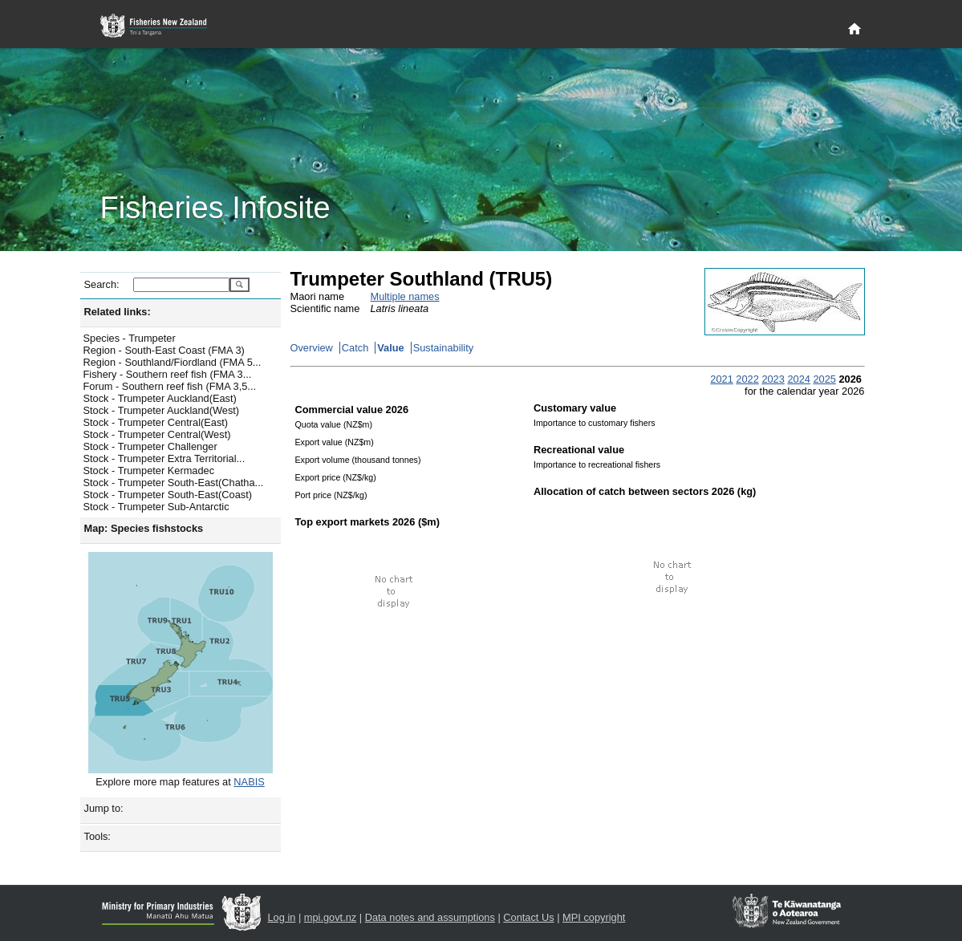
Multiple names (405, 296)
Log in (282, 917)
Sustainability (443, 348)
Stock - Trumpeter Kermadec (149, 470)
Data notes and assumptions (430, 917)
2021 (721, 379)
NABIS (248, 782)
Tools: (97, 836)
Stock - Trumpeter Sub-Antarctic (156, 507)
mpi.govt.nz (330, 917)
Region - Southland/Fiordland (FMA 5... (172, 362)
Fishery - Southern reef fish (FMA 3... (167, 374)
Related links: (117, 312)
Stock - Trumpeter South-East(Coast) (168, 495)
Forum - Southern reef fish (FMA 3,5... (170, 386)
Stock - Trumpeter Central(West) (157, 434)
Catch (355, 348)
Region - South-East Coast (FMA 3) (164, 350)
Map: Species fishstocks (144, 528)
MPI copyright (593, 917)
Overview (311, 348)
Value (390, 348)
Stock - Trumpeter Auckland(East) (160, 398)
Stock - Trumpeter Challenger (150, 446)
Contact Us (528, 917)
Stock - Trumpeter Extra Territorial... (164, 458)
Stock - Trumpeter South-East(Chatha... (173, 483)
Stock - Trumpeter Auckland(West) (161, 410)
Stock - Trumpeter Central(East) (156, 422)
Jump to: (104, 808)
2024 (798, 379)
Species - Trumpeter (129, 338)
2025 (824, 379)
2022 (747, 379)
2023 (772, 379)
